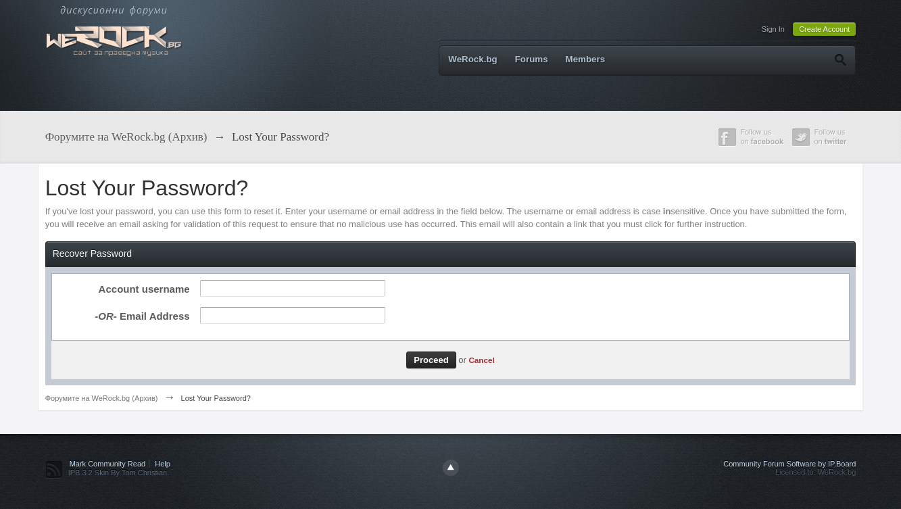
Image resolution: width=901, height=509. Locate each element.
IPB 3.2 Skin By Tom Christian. (119, 472)
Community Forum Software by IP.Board (789, 464)
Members (586, 59)
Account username (144, 289)
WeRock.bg (472, 59)
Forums (531, 59)
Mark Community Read (107, 464)
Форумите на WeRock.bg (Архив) (101, 398)
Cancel (481, 360)
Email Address (142, 316)
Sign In (773, 29)
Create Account (824, 29)
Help (162, 464)
